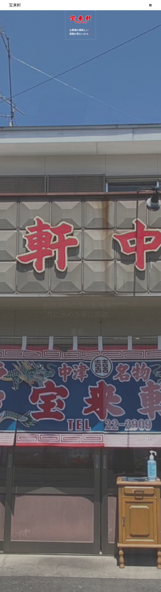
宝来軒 (15, 5)
